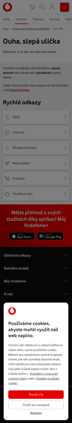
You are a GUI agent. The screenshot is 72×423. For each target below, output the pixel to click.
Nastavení (36, 413)
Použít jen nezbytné (36, 405)
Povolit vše (36, 394)
